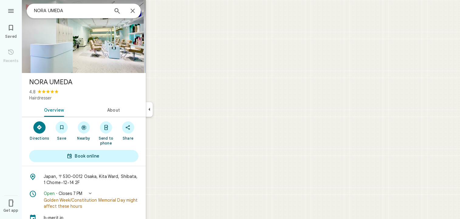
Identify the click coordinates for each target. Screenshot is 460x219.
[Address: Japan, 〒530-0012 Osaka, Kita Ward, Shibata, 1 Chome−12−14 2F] (84, 179)
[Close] (132, 11)
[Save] (62, 130)
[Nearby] (84, 130)
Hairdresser (40, 98)
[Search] (117, 11)
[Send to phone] (106, 133)
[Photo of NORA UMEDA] (84, 36)
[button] (84, 200)
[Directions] (40, 130)
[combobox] (71, 10)
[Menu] (11, 10)
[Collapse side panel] (149, 109)
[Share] (128, 130)
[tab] (53, 109)
